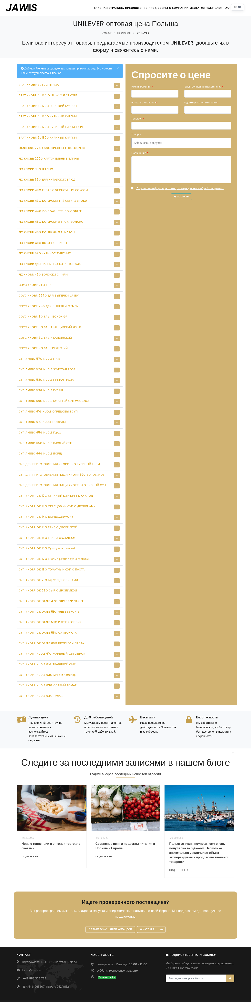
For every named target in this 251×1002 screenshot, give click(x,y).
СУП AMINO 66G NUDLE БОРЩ (40, 443)
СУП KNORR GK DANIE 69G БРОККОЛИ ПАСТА (51, 627)
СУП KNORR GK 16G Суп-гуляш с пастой (47, 535)
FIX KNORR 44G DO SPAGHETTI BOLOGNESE (50, 207)
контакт (197, 8)
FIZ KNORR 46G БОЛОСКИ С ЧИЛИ (43, 269)
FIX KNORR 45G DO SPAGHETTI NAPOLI (47, 228)
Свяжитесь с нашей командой (110, 911)
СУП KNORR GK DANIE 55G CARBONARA (48, 616)
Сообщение (139, 153)
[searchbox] (182, 143)
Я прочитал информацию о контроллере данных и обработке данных (180, 188)
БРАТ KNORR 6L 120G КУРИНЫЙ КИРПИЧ (48, 116)
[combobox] (181, 143)
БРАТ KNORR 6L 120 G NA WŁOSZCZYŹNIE (48, 95)
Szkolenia (221, 992)
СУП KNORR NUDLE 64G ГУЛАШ (41, 678)
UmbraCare (152, 992)
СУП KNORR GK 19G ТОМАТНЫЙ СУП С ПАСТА (52, 555)
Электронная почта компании (204, 87)
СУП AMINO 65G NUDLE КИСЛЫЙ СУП (45, 432)
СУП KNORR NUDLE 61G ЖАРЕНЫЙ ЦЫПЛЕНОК (52, 637)
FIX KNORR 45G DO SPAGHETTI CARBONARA (51, 218)
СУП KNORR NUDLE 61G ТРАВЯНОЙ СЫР (47, 647)
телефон (137, 118)
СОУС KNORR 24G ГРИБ (36, 279)
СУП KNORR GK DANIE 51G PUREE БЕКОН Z (49, 596)
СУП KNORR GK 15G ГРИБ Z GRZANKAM (47, 524)
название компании (144, 102)
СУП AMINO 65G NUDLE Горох (40, 422)
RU (237, 7)
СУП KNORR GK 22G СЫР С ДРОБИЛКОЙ (48, 576)
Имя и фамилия (142, 87)
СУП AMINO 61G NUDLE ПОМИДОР (43, 412)
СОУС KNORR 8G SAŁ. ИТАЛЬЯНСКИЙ (45, 330)
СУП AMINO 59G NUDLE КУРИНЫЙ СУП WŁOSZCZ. (54, 391)
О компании (163, 8)
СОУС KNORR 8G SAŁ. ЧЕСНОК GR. (43, 310)
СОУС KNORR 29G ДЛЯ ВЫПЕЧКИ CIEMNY (48, 299)
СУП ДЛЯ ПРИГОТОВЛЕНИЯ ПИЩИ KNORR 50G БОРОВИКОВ (62, 463)
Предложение (116, 8)
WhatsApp (152, 911)
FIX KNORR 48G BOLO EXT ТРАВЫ (43, 238)
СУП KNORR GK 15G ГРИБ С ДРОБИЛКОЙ (48, 514)
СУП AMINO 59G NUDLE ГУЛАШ (41, 381)
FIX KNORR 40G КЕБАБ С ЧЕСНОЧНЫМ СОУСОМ (53, 187)
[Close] (117, 68)
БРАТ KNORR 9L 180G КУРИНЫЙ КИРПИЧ (48, 136)
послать (181, 197)
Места (181, 8)
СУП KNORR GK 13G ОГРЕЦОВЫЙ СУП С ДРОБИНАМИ (57, 494)
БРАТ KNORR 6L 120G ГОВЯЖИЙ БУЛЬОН (48, 105)
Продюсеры (140, 8)
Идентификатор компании (201, 102)
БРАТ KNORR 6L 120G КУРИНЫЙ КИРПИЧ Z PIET (52, 126)
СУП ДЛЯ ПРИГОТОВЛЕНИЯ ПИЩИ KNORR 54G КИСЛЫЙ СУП (62, 473)
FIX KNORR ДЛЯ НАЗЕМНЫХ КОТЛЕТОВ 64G (50, 259)
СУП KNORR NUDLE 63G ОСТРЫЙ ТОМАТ (48, 668)
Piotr (164, 992)
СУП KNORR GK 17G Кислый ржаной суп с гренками (54, 545)
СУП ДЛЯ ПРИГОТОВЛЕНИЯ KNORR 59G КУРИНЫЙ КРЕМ (59, 453)
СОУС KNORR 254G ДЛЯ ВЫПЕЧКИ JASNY (49, 289)
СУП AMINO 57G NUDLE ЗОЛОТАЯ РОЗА (47, 361)
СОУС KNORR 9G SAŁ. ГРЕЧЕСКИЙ (43, 340)
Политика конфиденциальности (194, 992)
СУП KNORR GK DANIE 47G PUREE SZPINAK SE (51, 586)
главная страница (87, 8)
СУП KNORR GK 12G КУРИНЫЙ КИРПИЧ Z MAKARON (56, 483)
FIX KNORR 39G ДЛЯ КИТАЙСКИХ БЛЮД (47, 177)
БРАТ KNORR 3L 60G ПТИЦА (39, 85)
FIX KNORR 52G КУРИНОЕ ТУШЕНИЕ (45, 248)
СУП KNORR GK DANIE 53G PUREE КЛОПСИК (50, 606)
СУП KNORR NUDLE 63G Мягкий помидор (47, 657)
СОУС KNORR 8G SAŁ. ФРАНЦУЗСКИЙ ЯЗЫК (50, 320)
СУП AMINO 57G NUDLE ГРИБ (40, 351)
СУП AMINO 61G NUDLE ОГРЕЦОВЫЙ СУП (48, 402)
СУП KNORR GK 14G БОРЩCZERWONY (46, 504)
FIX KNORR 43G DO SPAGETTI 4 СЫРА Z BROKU (53, 197)
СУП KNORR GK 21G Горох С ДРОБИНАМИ (48, 565)
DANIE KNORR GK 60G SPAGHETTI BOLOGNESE (52, 146)
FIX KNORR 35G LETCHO (36, 167)
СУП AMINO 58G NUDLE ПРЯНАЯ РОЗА (46, 371)
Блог (212, 8)
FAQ (223, 8)
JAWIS (99, 992)
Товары (136, 134)
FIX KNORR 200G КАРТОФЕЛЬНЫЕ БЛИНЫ (49, 156)
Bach (170, 992)
